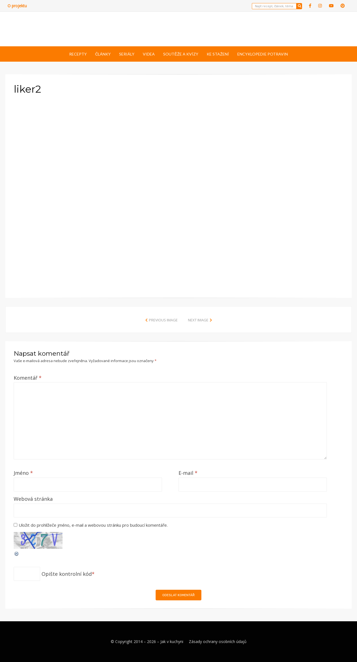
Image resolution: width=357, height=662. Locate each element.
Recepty (78, 54)
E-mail (187, 473)
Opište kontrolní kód (67, 573)
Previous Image (163, 319)
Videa (149, 54)
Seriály (126, 54)
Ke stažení (218, 54)
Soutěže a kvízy (180, 54)
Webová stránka (33, 498)
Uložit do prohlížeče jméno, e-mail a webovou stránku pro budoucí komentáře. (93, 525)
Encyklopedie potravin (262, 54)
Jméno (23, 473)
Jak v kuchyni (171, 641)
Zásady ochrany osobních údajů (218, 641)
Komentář (28, 377)
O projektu (17, 5)
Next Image (198, 319)
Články (103, 54)
